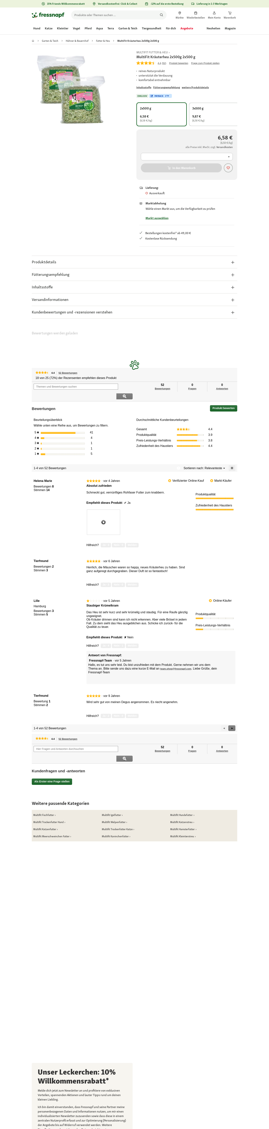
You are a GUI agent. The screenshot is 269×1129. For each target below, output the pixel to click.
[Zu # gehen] (143, 87)
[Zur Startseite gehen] (48, 15)
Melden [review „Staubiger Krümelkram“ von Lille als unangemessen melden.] (132, 635)
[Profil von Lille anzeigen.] (37, 591)
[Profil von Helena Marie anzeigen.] (43, 471)
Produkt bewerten (225, 399)
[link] (179, 14)
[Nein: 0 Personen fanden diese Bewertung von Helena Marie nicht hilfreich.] (118, 535)
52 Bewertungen (68, 373)
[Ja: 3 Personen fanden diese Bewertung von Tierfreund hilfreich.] (106, 575)
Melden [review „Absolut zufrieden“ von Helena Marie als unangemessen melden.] (132, 535)
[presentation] (103, 512)
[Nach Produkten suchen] (161, 14)
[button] (134, 262)
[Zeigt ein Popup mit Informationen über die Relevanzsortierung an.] (178, 458)
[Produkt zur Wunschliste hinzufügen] (228, 167)
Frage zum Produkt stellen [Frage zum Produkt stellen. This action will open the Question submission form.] (205, 63)
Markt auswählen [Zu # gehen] (157, 218)
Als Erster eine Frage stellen (51, 762)
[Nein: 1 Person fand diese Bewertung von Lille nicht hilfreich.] (118, 636)
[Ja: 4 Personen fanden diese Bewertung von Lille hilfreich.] (106, 636)
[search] (119, 14)
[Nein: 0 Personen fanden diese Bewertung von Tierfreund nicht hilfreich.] (118, 575)
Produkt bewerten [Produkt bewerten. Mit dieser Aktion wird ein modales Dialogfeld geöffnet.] (178, 63)
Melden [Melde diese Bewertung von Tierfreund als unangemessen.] (132, 575)
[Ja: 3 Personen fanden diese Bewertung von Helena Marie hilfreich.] (106, 535)
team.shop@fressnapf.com (175, 659)
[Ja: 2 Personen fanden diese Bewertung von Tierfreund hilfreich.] (106, 706)
